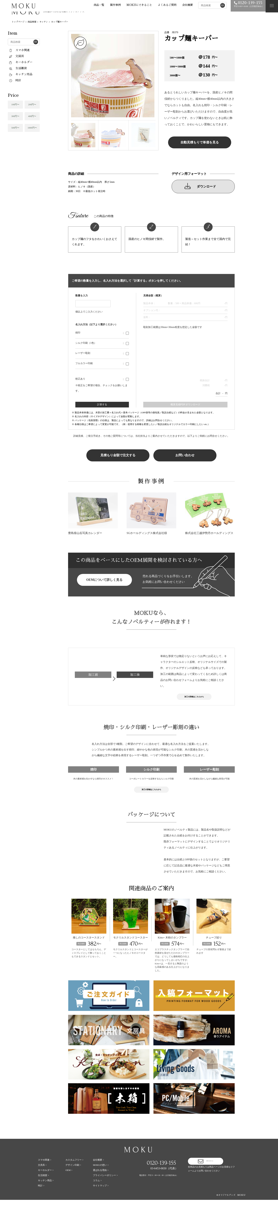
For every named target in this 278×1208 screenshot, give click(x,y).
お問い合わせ (184, 455)
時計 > (41, 1193)
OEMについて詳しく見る (104, 580)
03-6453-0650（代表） (164, 1176)
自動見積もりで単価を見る (199, 142)
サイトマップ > (101, 1193)
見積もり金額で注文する (117, 455)
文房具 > (42, 1173)
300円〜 (15, 116)
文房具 (16, 56)
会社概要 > (98, 1168)
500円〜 (15, 127)
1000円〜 (32, 127)
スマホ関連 (19, 50)
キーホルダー (20, 62)
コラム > (97, 1188)
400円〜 (32, 116)
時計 (15, 80)
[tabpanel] (113, 75)
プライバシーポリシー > (105, 1183)
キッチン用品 (20, 74)
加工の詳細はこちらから (194, 698)
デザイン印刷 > (73, 1173)
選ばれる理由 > (101, 1178)
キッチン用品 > (46, 1188)
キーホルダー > (46, 1178)
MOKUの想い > (101, 1173)
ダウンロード (200, 186)
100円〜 (15, 104)
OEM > (68, 1178)
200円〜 (32, 104)
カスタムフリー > (74, 1168)
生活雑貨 (18, 68)
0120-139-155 (161, 1171)
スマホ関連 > (44, 1168)
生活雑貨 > (43, 1183)
